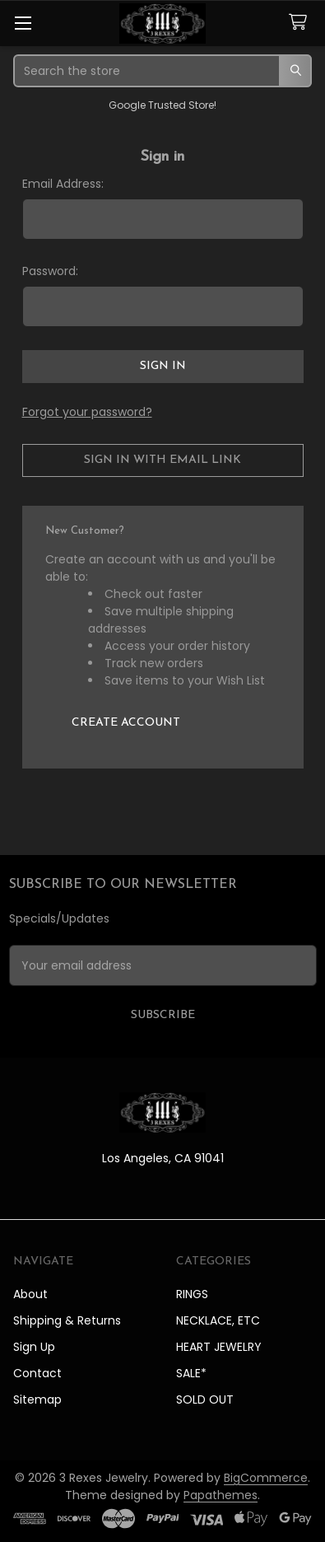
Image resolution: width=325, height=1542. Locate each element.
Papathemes (220, 1495)
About (30, 1294)
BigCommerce (266, 1478)
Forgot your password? (87, 412)
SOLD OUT (205, 1399)
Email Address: (63, 183)
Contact (37, 1373)
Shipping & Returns (67, 1320)
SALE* (191, 1373)
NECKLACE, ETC (218, 1320)
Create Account (126, 723)
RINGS (192, 1294)
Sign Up (34, 1347)
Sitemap (37, 1399)
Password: (50, 271)
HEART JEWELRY (219, 1347)
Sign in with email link (162, 460)
